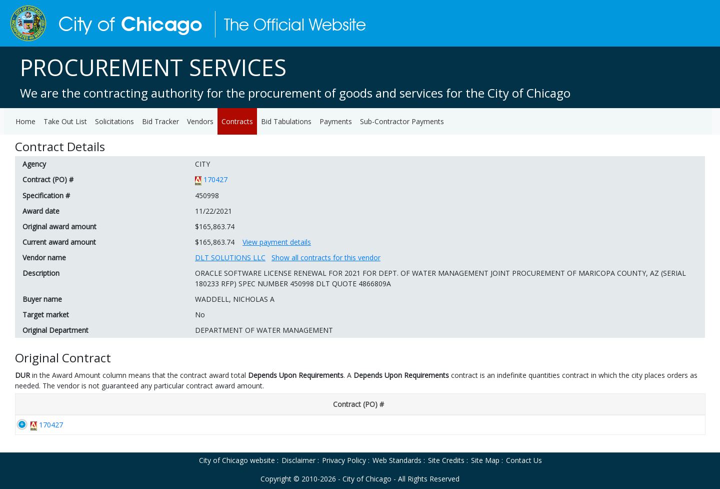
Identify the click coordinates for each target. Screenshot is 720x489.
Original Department (55, 330)
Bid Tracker (160, 121)
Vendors (200, 121)
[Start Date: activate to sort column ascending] (286, 404)
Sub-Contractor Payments (402, 121)
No (200, 314)
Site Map (485, 460)
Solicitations (114, 121)
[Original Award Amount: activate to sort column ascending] (644, 404)
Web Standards (397, 460)
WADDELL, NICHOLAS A (234, 299)
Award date (41, 211)
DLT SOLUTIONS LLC (230, 257)
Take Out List (65, 121)
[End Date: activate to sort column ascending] (349, 404)
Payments (336, 121)
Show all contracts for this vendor (326, 257)
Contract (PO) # (48, 179)
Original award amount (59, 226)
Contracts (237, 121)
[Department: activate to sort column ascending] (481, 404)
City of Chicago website (237, 460)
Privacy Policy (344, 460)
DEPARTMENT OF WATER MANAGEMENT (264, 330)
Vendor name (44, 257)
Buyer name (42, 299)
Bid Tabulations (286, 121)
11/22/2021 (213, 211)
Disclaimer (299, 460)
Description (41, 273)
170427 (216, 179)
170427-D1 (136, 424)
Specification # (46, 195)
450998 (207, 195)
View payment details (276, 242)
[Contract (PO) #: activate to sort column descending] (60, 404)
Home (26, 121)
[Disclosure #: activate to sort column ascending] (142, 404)
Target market (45, 314)
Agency (34, 164)
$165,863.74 (214, 226)
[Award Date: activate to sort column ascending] (216, 404)
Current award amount (59, 242)
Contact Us (524, 460)
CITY (202, 164)
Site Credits (446, 460)
